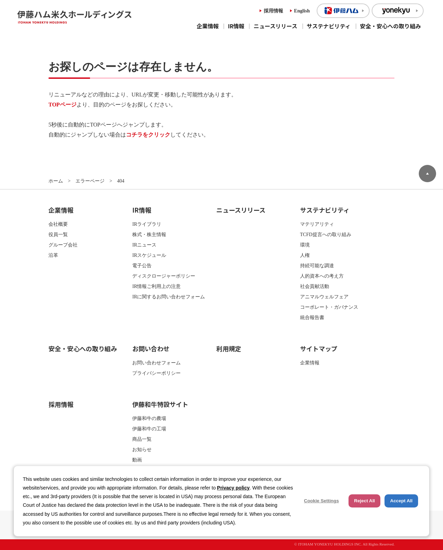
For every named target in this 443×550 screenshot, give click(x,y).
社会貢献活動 (314, 286)
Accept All (401, 500)
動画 (137, 460)
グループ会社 (63, 245)
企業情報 (208, 26)
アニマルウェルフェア (324, 296)
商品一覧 (142, 439)
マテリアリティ (317, 224)
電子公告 (142, 265)
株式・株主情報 (149, 234)
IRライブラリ (146, 224)
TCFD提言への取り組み (325, 234)
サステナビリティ (329, 26)
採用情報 (273, 10)
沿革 (53, 255)
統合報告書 (312, 317)
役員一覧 (58, 234)
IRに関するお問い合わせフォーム (168, 296)
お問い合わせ (151, 348)
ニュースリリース (275, 26)
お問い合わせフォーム (156, 362)
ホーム (55, 181)
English (302, 10)
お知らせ (142, 449)
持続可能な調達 (317, 265)
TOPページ (62, 105)
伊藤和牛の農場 (149, 418)
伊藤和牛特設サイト (160, 404)
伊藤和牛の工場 (149, 428)
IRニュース (144, 245)
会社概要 (58, 224)
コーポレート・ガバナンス (329, 307)
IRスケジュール (149, 255)
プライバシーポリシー (156, 373)
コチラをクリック (148, 135)
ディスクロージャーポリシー (163, 276)
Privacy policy (233, 488)
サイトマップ (318, 348)
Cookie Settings (321, 500)
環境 (305, 245)
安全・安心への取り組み (390, 26)
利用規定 (228, 348)
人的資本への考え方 (322, 276)
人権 (305, 255)
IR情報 (236, 26)
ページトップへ (427, 173)
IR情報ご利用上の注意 (156, 286)
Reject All (364, 500)
